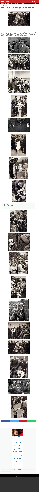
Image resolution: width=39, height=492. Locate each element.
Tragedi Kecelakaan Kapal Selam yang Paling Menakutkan (32, 19)
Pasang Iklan (23, 2)
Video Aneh (12, 2)
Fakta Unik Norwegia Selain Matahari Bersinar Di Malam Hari (10, 213)
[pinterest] (16, 426)
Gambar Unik (18, 2)
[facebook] (30, 1)
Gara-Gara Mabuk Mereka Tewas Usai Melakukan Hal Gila (33, 37)
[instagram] (35, 1)
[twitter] (32, 1)
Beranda (2, 2)
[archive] (32, 51)
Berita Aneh (7, 2)
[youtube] (33, 1)
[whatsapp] (23, 426)
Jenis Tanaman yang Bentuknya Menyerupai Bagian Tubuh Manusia (11, 212)
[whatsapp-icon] (37, 1)
